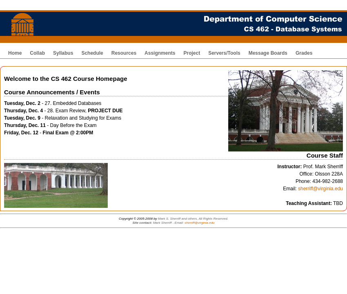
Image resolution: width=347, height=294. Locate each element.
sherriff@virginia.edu (320, 189)
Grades (304, 53)
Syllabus (63, 53)
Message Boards (268, 53)
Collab (37, 53)
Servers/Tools (224, 53)
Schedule (92, 53)
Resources (123, 53)
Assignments (160, 53)
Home (15, 53)
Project (191, 53)
